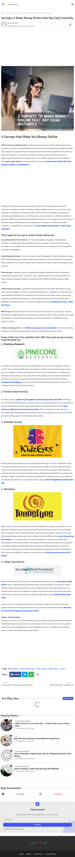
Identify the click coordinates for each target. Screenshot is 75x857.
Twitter (25, 674)
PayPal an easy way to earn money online (41, 328)
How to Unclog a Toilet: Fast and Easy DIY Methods (36, 769)
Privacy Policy (50, 854)
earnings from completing (11, 382)
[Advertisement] (37, 46)
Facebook (16, 674)
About (28, 854)
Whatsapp (31, 674)
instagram (58, 794)
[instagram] (41, 842)
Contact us (38, 854)
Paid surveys (53, 669)
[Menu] (3, 4)
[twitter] (33, 842)
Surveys (10, 13)
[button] (72, 4)
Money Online (13, 669)
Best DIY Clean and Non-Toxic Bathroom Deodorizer (37, 738)
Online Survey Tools (27, 669)
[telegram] (45, 842)
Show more (68, 698)
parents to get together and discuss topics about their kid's (39, 399)
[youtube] (37, 842)
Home (3, 13)
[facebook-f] (29, 842)
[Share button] (37, 674)
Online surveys (41, 669)
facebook (20, 794)
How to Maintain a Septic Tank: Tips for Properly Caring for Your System (42, 754)
